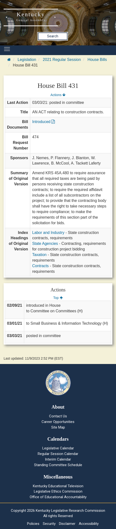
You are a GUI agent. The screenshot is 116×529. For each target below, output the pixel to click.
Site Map (58, 427)
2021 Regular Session (62, 60)
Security (49, 523)
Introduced (43, 122)
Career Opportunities (58, 422)
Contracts (40, 266)
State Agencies (45, 243)
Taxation (39, 255)
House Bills (97, 60)
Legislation (27, 60)
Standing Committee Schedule (58, 465)
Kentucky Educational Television (58, 486)
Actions (58, 95)
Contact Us (58, 416)
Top (58, 298)
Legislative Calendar (58, 448)
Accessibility (89, 523)
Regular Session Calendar (58, 454)
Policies (33, 523)
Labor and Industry (48, 233)
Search (52, 36)
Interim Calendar (58, 459)
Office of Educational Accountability (58, 497)
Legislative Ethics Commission (58, 491)
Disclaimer (67, 523)
